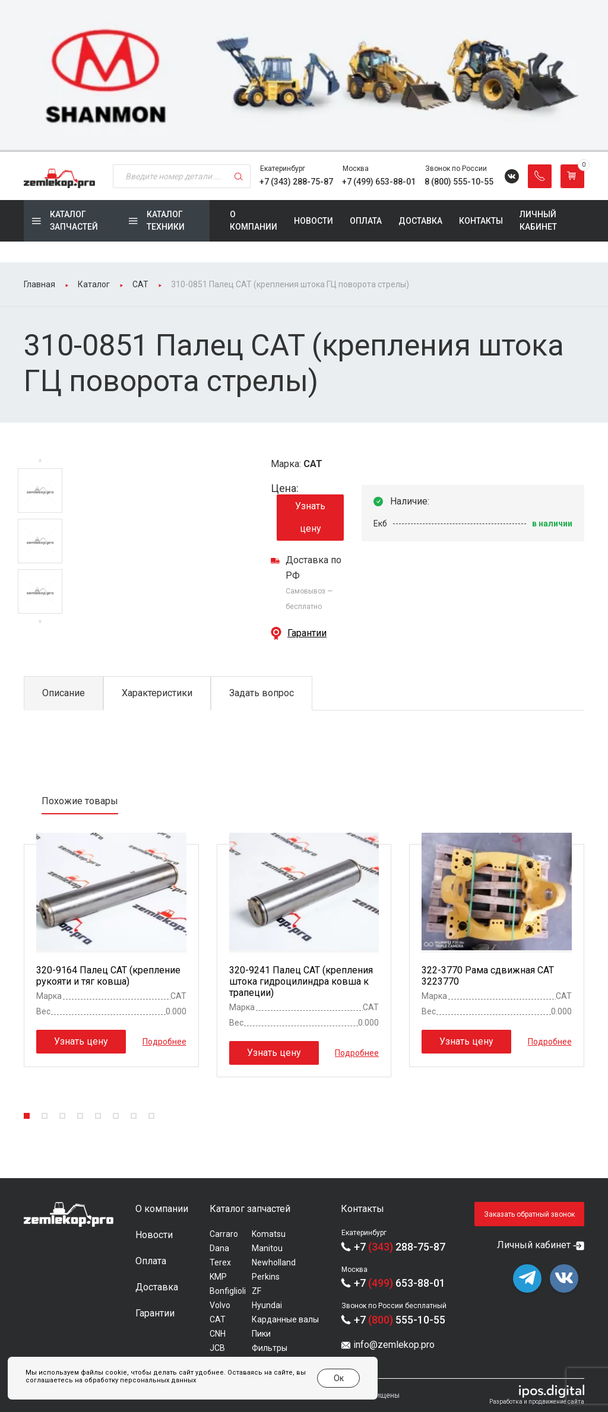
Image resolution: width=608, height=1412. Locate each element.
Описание (63, 693)
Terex (220, 1262)
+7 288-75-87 (399, 1246)
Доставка (420, 221)
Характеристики (157, 693)
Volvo (220, 1305)
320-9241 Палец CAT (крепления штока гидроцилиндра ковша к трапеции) (301, 981)
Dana (219, 1248)
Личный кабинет (538, 220)
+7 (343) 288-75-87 (296, 181)
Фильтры (269, 1348)
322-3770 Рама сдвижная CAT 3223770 (488, 975)
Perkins (266, 1276)
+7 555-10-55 (399, 1319)
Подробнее (164, 1041)
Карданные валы (285, 1319)
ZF (256, 1291)
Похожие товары (80, 801)
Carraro (224, 1234)
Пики (261, 1333)
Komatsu (269, 1234)
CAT (218, 1319)
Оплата (366, 221)
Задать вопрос (261, 693)
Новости (313, 221)
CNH (218, 1333)
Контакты (481, 221)
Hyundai (267, 1305)
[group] (304, 76)
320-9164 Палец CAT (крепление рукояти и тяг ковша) (108, 975)
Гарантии (307, 633)
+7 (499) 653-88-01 (379, 181)
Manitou (267, 1248)
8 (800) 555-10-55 (459, 181)
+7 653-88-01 (399, 1283)
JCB (217, 1348)
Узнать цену (310, 517)
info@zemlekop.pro (394, 1344)
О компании (253, 220)
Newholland (274, 1262)
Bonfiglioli (228, 1291)
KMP (218, 1276)
